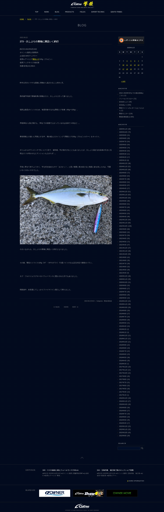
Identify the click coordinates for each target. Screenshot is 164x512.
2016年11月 (123, 401)
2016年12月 (123, 398)
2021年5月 (123, 270)
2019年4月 (123, 326)
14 (138, 65)
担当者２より (124, 102)
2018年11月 (123, 339)
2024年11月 (123, 166)
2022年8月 (123, 232)
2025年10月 (123, 132)
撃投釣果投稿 (124, 117)
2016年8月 (123, 411)
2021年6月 (123, 267)
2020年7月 (123, 292)
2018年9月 (123, 345)
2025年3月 (123, 154)
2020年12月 (123, 276)
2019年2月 (123, 329)
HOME (22, 19)
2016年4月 (123, 423)
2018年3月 (123, 364)
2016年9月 (123, 407)
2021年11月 (123, 251)
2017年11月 (123, 370)
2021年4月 (123, 273)
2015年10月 (123, 432)
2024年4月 (123, 188)
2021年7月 (123, 263)
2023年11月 (123, 195)
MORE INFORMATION (136, 481)
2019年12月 (123, 301)
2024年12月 (123, 163)
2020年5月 (123, 298)
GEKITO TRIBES (116, 12)
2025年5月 (123, 148)
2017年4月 (123, 392)
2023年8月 (123, 204)
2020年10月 (123, 282)
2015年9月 (123, 436)
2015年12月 (123, 426)
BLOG (57, 12)
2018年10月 (123, 342)
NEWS (46, 12)
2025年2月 (123, 157)
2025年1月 (123, 160)
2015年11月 (123, 429)
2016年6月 (123, 417)
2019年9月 (123, 310)
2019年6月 (123, 320)
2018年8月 (123, 348)
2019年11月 (123, 304)
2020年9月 (123, 285)
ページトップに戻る (82, 457)
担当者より (123, 105)
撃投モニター (124, 114)
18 (127, 69)
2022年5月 (123, 242)
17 (123, 69)
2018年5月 (123, 357)
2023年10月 (123, 198)
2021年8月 (123, 260)
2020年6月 (123, 295)
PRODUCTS (69, 12)
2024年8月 (123, 176)
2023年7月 (123, 207)
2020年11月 (123, 279)
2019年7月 (123, 317)
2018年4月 (123, 361)
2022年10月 (123, 226)
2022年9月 (123, 229)
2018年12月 (123, 335)
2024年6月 (123, 182)
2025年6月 (123, 145)
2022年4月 (123, 245)
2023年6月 (123, 210)
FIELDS (82, 12)
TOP (36, 12)
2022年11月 (123, 223)
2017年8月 (123, 379)
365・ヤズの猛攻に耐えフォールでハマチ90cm (60, 470)
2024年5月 (123, 185)
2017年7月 (123, 382)
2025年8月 (123, 138)
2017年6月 (123, 385)
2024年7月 (123, 179)
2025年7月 (123, 141)
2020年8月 (123, 288)
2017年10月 (123, 373)
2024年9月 (123, 173)
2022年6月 (123, 238)
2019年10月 (123, 307)
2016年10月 (123, 404)
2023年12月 (123, 192)
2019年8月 (123, 314)
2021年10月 (123, 254)
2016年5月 (123, 420)
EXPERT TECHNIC (98, 12)
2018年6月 (123, 354)
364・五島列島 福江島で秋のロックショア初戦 (115, 470)
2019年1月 (123, 332)
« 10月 (123, 81)
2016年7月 (123, 414)
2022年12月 (123, 220)
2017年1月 (123, 395)
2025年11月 (123, 129)
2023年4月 (123, 217)
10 (123, 65)
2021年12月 (123, 248)
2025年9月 (123, 135)
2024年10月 (123, 170)
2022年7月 (123, 235)
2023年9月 (123, 201)
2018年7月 (123, 351)
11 (127, 65)
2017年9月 (123, 376)
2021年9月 (123, 257)
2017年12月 (123, 367)
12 (131, 65)
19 (131, 69)
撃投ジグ (36, 59)
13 (135, 65)
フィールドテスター (126, 99)
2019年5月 (123, 323)
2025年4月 (123, 151)
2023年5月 (123, 213)
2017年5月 (123, 389)
